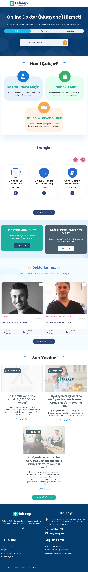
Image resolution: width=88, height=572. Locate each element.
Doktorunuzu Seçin (23, 97)
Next (83, 170)
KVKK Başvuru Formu (53, 546)
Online (17, 41)
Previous (75, 170)
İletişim (4, 550)
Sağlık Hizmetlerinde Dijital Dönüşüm (59, 553)
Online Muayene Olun (44, 128)
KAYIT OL (22, 255)
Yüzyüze (44, 41)
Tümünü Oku (22, 429)
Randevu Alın (64, 97)
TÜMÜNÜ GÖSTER (44, 222)
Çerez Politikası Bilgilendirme (56, 550)
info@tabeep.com (57, 533)
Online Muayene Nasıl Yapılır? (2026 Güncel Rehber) (22, 410)
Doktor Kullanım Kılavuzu (11, 553)
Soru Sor (70, 41)
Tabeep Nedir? (7, 546)
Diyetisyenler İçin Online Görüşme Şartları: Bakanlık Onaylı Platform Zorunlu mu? (66, 411)
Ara (65, 53)
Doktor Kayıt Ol (7, 557)
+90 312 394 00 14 (57, 529)
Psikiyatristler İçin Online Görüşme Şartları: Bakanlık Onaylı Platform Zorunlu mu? (44, 472)
